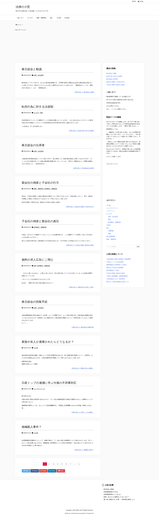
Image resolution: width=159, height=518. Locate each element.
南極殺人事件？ (32, 426)
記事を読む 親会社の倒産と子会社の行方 (80, 206)
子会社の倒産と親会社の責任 (40, 221)
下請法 (108, 225)
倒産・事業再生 (39, 189)
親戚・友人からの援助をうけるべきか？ (116, 497)
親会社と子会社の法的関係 (114, 267)
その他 (36, 348)
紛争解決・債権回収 (50, 189)
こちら (113, 109)
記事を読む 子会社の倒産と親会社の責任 (80, 245)
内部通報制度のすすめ (111, 492)
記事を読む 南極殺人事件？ (84, 450)
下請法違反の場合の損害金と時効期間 (118, 259)
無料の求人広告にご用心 (37, 259)
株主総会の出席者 (33, 145)
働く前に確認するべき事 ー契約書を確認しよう (119, 499)
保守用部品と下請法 (112, 270)
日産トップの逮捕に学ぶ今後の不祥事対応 (49, 382)
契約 (41, 113)
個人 (107, 228)
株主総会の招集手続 (34, 301)
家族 (109, 233)
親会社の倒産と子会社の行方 (40, 182)
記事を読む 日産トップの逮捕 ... (83, 412)
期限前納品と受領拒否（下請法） (117, 265)
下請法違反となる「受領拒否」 (116, 279)
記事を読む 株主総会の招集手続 (83, 327)
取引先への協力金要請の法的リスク (117, 281)
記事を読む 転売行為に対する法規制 (81, 130)
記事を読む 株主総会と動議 (84, 92)
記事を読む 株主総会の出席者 (83, 168)
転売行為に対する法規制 (37, 106)
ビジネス (36, 113)
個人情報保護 (110, 236)
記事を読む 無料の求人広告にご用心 (81, 287)
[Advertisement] (75, 45)
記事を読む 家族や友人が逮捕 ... (83, 368)
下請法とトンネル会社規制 (114, 262)
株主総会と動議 (32, 69)
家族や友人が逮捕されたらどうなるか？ (48, 341)
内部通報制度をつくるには (112, 494)
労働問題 (111, 231)
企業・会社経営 (39, 75)
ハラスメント (110, 211)
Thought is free (89, 513)
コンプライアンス (39, 389)
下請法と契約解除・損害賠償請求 (117, 276)
